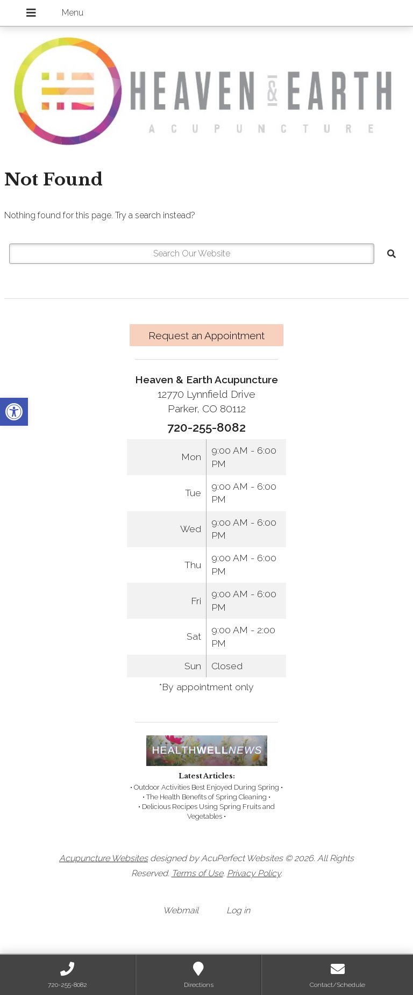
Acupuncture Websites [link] (103, 858)
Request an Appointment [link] (206, 335)
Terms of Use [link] (197, 873)
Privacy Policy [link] (254, 873)
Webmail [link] (180, 910)
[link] (14, 412)
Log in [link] (238, 910)
